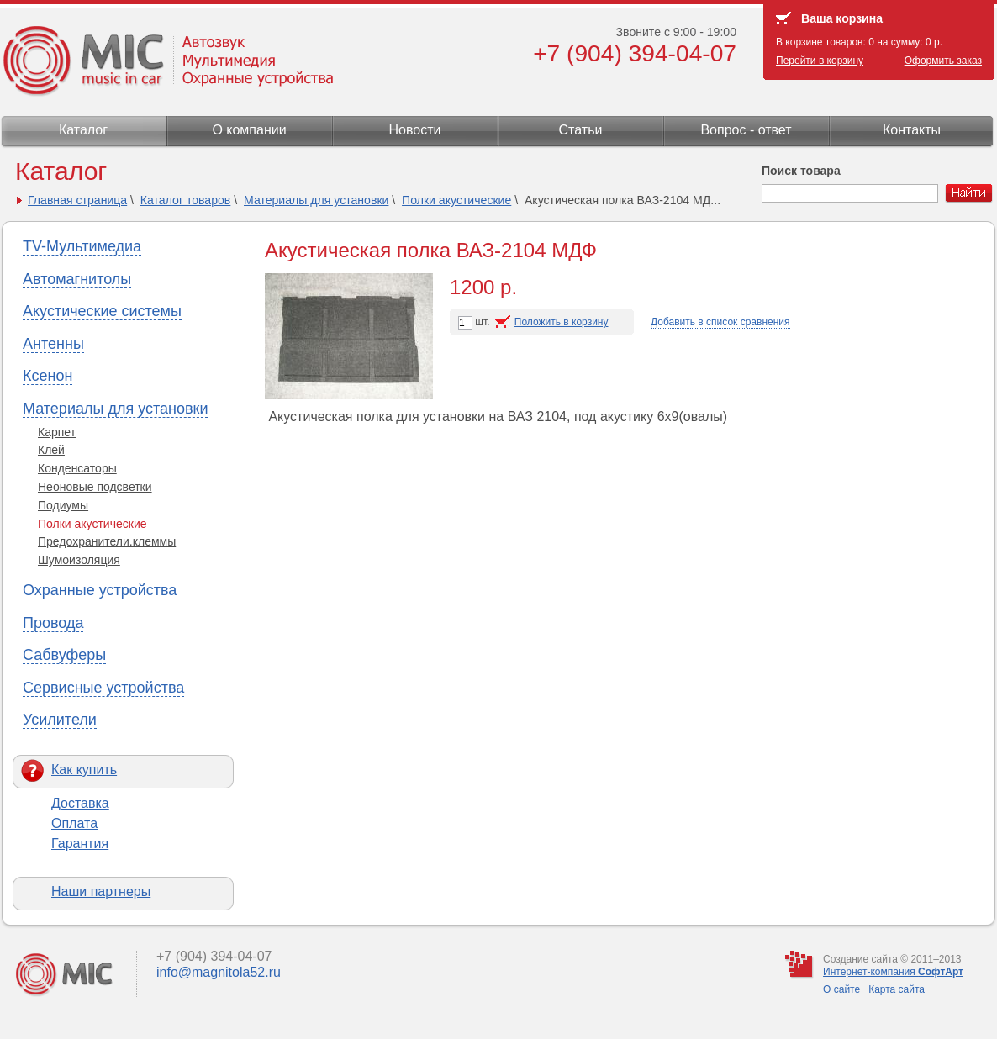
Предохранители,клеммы (107, 541)
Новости (415, 130)
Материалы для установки (316, 200)
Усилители (60, 719)
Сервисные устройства (103, 687)
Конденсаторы (77, 468)
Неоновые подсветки (95, 486)
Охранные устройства (100, 590)
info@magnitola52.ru (218, 972)
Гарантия (79, 843)
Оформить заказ (943, 60)
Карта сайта (896, 989)
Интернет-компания (893, 972)
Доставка (80, 803)
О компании (249, 130)
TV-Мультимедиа (82, 246)
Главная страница (77, 200)
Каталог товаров (185, 200)
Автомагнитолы (77, 279)
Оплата (74, 823)
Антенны (53, 343)
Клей (51, 449)
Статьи (581, 130)
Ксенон (47, 375)
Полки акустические (456, 200)
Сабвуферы (64, 654)
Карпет (57, 432)
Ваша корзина (842, 18)
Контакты (912, 130)
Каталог (83, 130)
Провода (53, 622)
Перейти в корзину (819, 60)
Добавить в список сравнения (720, 322)
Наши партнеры (100, 891)
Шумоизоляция (79, 560)
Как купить (84, 769)
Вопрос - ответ (745, 130)
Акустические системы (102, 311)
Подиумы (63, 505)
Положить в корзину (561, 322)
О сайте (841, 989)
